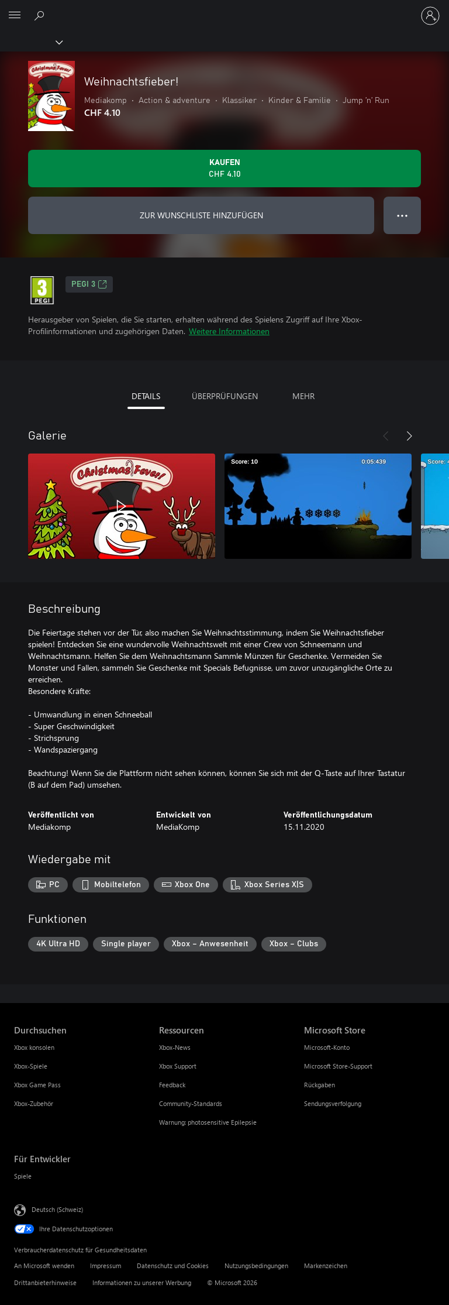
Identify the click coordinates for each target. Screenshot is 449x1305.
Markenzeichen (325, 1265)
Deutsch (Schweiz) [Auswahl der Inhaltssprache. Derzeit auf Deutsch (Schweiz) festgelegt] (57, 1209)
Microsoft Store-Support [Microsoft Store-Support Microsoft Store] (338, 1066)
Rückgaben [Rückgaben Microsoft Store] (319, 1084)
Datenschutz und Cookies (173, 1265)
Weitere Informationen (229, 330)
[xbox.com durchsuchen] (41, 15)
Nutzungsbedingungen (256, 1265)
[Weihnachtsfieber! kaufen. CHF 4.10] (224, 168)
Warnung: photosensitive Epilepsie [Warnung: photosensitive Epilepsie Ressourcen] (208, 1122)
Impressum (105, 1265)
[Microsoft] (224, 9)
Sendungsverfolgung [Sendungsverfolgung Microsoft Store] (332, 1103)
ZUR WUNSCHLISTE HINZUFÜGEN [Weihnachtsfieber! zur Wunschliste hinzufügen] (201, 215)
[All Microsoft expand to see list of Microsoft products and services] (15, 16)
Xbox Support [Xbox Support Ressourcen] (177, 1066)
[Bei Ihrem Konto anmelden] (430, 16)
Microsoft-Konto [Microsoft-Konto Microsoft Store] (327, 1047)
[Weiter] (409, 436)
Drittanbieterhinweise (45, 1282)
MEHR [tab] (303, 395)
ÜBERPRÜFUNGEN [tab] (225, 395)
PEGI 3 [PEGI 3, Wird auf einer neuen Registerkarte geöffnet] (89, 284)
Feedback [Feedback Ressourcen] (172, 1084)
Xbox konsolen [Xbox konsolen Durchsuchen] (34, 1047)
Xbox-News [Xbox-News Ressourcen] (175, 1047)
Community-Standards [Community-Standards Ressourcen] (190, 1103)
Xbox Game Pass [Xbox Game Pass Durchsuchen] (37, 1084)
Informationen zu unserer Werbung (141, 1282)
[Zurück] (386, 436)
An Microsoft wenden (44, 1265)
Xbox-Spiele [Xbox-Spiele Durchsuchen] (30, 1066)
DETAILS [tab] (146, 395)
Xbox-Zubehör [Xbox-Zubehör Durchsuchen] (33, 1103)
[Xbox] (31, 41)
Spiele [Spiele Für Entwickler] (23, 1176)
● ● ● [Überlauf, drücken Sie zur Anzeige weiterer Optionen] (402, 215)
